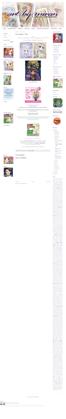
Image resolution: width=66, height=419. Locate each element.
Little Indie (57, 296)
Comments (6, 37)
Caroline (54, 225)
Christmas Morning (59, 230)
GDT (54, 263)
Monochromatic (55, 311)
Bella (56, 207)
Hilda (56, 278)
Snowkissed (60, 352)
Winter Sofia (54, 387)
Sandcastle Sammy (56, 341)
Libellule (60, 293)
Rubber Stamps (55, 338)
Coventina (55, 233)
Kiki (53, 290)
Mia (53, 307)
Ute (54, 64)
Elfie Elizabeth (58, 248)
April (56, 164)
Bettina (59, 207)
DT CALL (57, 246)
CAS (56, 225)
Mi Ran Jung (57, 306)
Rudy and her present (58, 339)
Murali (54, 312)
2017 (55, 129)
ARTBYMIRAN (45, 37)
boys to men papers (57, 216)
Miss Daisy (58, 308)
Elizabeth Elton (55, 249)
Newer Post (17, 181)
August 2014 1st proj (58, 198)
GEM (58, 263)
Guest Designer (55, 274)
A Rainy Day (58, 180)
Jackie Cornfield (56, 50)
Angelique (59, 186)
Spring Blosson (55, 357)
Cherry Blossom (56, 229)
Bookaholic (60, 214)
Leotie (60, 292)
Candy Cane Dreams (58, 223)
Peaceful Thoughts (59, 322)
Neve (60, 312)
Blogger (37, 396)
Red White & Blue (56, 330)
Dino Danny (56, 245)
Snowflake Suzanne (55, 352)
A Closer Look (55, 179)
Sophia (56, 354)
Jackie (54, 283)
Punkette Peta (59, 328)
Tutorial (33, 28)
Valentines (58, 378)
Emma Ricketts (56, 57)
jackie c (58, 283)
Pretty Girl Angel (57, 326)
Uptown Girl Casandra (57, 377)
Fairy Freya (56, 251)
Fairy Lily (61, 251)
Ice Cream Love (60, 279)
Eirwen (61, 247)
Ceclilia (55, 226)
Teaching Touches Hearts (58, 140)
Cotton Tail (60, 232)
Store (60, 28)
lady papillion (60, 290)
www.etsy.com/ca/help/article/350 (33, 119)
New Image (58, 314)
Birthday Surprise (60, 210)
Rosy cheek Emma (58, 337)
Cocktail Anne (55, 231)
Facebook (20, 28)
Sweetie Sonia (59, 367)
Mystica (58, 312)
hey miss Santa (58, 277)
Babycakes (61, 201)
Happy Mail (59, 274)
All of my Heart (56, 182)
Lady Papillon (55, 291)
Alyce (60, 182)
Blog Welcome (55, 212)
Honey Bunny (55, 279)
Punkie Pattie (55, 329)
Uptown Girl (59, 376)
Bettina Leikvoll (56, 49)
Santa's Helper (57, 342)
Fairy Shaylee (55, 252)
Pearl (54, 323)
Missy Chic (59, 310)
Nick (54, 61)
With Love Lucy (58, 389)
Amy (53, 184)
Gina (53, 265)
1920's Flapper (60, 178)
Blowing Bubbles (56, 213)
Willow (54, 384)
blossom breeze (60, 212)
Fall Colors (60, 252)
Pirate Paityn (60, 324)
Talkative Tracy (57, 368)
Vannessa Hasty (56, 73)
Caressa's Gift (59, 224)
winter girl (54, 386)
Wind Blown (57, 384)
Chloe (60, 229)
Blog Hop (55, 211)
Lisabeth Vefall (56, 71)
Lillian (54, 294)
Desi (56, 241)
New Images (57, 142)
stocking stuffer (56, 360)
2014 (55, 172)
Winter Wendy (59, 387)
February (56, 167)
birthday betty (59, 208)
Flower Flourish (58, 259)
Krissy (56, 290)
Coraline (56, 232)
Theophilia (59, 371)
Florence (56, 154)
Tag (53, 368)
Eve (54, 250)
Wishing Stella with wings (56, 388)
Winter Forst (59, 385)
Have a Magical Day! (58, 153)
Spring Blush (59, 357)
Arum (60, 197)
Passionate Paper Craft (59, 321)
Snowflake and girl (59, 351)
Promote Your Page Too (56, 94)
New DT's (54, 314)
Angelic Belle (59, 185)
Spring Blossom (59, 356)
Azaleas (57, 201)
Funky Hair (59, 262)
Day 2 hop (57, 239)
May (55, 163)
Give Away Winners (55, 267)
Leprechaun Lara (55, 293)
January (56, 169)
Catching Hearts (60, 225)
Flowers (57, 261)
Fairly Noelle (58, 250)
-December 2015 (55, 178)
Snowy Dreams (55, 353)
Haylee (54, 275)
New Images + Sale (58, 158)
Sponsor (61, 355)
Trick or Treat (56, 375)
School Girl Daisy (58, 344)
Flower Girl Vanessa (56, 260)
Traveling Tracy (58, 373)
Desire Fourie (59, 244)
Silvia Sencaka (56, 72)
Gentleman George (58, 264)
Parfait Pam (58, 320)
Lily (56, 294)
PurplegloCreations (60, 329)
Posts (5, 35)
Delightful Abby (57, 240)
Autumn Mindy (56, 200)
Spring (55, 356)
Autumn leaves (60, 199)
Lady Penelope (60, 291)
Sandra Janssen (56, 52)
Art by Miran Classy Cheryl (56, 191)
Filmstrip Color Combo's (43, 28)
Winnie (61, 384)
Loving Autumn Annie (58, 299)
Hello (57, 276)
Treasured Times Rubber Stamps (57, 374)
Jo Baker (55, 60)
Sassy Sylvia (57, 343)
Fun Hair (55, 262)
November (56, 133)
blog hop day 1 (60, 211)
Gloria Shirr (55, 69)
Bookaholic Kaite (55, 215)
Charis (56, 228)
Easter (57, 247)
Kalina (61, 289)
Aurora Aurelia (56, 56)
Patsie (54, 322)
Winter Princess (59, 386)
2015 (55, 171)
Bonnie (56, 214)
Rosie (53, 337)
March (56, 166)
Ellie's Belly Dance (60, 249)
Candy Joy (54, 224)
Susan (60, 362)
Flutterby (61, 261)
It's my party (60, 282)
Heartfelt (54, 276)
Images (61, 280)
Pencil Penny (58, 323)
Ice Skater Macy (56, 280)
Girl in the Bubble (57, 265)
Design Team (59, 242)
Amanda (54, 183)
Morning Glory (60, 311)
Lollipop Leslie (58, 297)
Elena (53, 248)
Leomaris (56, 292)
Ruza (54, 340)
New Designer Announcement (57, 313)
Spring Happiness (55, 358)
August (56, 137)
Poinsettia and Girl (56, 325)
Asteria (54, 198)
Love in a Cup (57, 298)
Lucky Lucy (54, 300)
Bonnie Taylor (56, 68)
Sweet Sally (54, 367)
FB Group (26, 28)
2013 (55, 174)
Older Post (48, 181)
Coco (59, 231)
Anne (57, 187)
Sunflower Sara (57, 361)
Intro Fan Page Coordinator (57, 281)
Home (4, 28)
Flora (53, 258)
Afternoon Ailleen (55, 181)
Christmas (54, 230)
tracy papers (57, 372)
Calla (53, 223)
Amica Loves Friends (59, 183)
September (56, 136)
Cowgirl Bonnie (60, 233)
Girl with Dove (60, 266)
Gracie (61, 268)
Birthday (54, 208)
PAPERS (54, 320)
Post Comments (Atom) (23, 183)
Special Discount (57, 355)
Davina (54, 239)
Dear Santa (56, 139)
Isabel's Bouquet (55, 282)
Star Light (59, 358)
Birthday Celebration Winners (57, 209)
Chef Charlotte (60, 228)
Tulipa (60, 375)
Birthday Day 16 (55, 210)
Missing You (57, 309)
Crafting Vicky (57, 234)
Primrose (57, 327)
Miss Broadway (57, 307)
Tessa (55, 371)
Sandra (61, 341)
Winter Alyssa (55, 385)
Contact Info (54, 28)
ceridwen (56, 227)
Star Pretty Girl (55, 359)
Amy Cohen (57, 184)
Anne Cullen (56, 48)
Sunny (61, 361)
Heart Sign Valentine (58, 275)
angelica (54, 186)
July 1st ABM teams (56, 289)
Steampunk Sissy (60, 359)
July (55, 160)
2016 (55, 130)
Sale (57, 340)
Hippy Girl (59, 278)
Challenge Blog (11, 28)
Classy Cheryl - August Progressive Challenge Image (58, 144)
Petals (57, 324)
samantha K (60, 340)
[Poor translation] (3, 404)
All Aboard (61, 181)
